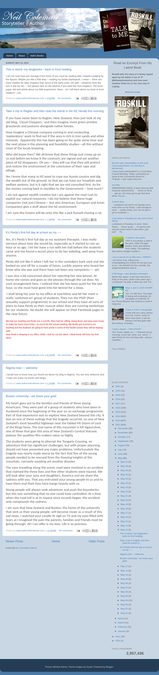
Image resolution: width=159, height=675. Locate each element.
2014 (118, 416)
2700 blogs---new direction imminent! (130, 274)
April (120, 618)
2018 (118, 399)
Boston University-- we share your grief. (31, 396)
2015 (118, 412)
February (122, 627)
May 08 (124, 583)
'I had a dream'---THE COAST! (127, 329)
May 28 (124, 470)
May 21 (124, 496)
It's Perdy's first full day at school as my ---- (33, 232)
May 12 (124, 566)
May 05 (124, 596)
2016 (118, 408)
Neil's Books (37, 55)
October (122, 437)
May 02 (124, 609)
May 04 (124, 600)
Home (9, 55)
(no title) (116, 185)
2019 (118, 395)
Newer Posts (14, 541)
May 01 (124, 613)
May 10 (124, 575)
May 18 (124, 508)
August (121, 445)
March (121, 622)
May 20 (124, 500)
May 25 (124, 479)
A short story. (118, 202)
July (120, 449)
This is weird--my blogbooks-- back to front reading (38, 69)
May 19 (124, 504)
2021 (118, 386)
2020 (118, 391)
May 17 (124, 513)
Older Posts (97, 541)
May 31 (124, 462)
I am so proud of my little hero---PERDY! (131, 257)
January (122, 631)
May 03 (124, 604)
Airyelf (89, 667)
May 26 (124, 474)
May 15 (124, 521)
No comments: (65, 98)
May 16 (124, 517)
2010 (118, 640)
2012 (118, 424)
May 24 (124, 483)
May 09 (124, 579)
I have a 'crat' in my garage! (138, 310)
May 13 (124, 530)
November (123, 432)
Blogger (109, 667)
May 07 (124, 587)
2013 (118, 420)
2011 (118, 636)
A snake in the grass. (135, 238)
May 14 (124, 525)
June (120, 454)
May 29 (124, 466)
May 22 (124, 491)
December (123, 428)
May (120, 458)
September (123, 441)
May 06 (124, 592)
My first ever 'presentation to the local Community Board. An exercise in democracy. (130, 165)
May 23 (124, 487)
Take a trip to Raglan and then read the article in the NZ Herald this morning (55, 111)
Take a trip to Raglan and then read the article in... (134, 541)
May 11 (124, 570)
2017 (118, 403)
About (21, 55)
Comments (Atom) (28, 548)
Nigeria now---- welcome (21, 368)
